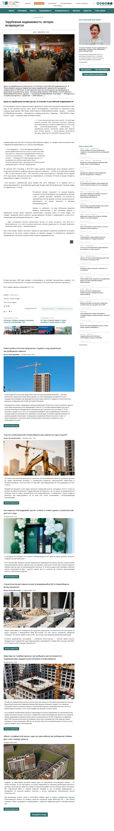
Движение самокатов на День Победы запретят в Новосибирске (93, 217)
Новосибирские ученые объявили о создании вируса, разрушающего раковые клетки (95, 315)
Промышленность (91, 256)
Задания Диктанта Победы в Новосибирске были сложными (91, 337)
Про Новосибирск (101, 70)
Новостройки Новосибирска (94, 74)
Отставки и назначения (92, 191)
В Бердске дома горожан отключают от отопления (94, 269)
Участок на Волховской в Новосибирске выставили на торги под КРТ (35, 435)
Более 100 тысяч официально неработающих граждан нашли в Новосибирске (91, 292)
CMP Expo (31, 287)
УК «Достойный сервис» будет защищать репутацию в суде (53, 321)
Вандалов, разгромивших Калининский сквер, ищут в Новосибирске (93, 163)
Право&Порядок (97, 160)
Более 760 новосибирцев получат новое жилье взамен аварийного (94, 326)
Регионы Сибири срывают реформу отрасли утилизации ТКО (19, 321)
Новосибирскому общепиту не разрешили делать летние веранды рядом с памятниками (95, 280)
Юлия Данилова (13, 354)
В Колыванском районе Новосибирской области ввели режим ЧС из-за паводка (94, 184)
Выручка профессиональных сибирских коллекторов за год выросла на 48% (94, 304)
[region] (39, 256)
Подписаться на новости (64, 308)
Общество (88, 160)
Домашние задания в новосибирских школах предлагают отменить (93, 173)
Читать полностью (11, 426)
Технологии (83, 311)
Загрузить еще (39, 814)
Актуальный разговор (90, 20)
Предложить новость (48, 308)
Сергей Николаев (66, 713)
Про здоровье (86, 70)
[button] (94, 3)
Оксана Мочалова (14, 438)
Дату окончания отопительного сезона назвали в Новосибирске (94, 227)
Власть (88, 148)
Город (82, 160)
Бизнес (82, 148)
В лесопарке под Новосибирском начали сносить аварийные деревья (94, 206)
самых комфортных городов (63, 797)
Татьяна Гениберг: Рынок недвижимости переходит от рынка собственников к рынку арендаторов (93, 49)
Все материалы (83, 62)
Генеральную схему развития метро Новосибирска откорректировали (92, 238)
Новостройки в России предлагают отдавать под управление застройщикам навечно (94, 152)
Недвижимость (38, 17)
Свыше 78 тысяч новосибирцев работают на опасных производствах (94, 258)
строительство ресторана (62, 630)
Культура (82, 334)
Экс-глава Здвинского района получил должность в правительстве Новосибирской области (93, 195)
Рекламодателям (106, 5)
